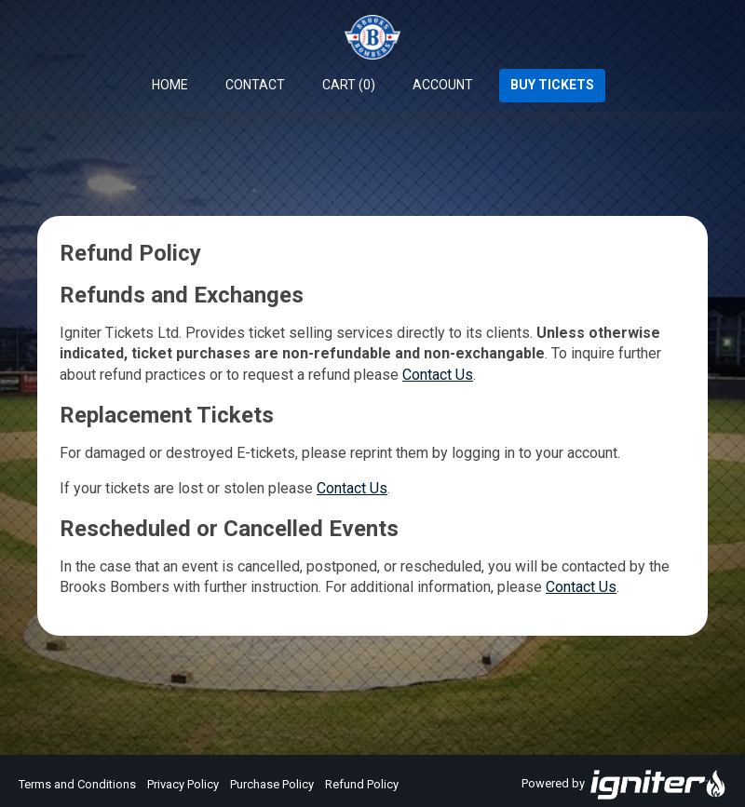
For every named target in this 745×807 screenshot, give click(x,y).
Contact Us (437, 374)
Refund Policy (362, 784)
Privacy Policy (183, 784)
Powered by (624, 785)
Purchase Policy (272, 784)
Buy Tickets (552, 84)
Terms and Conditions (77, 784)
